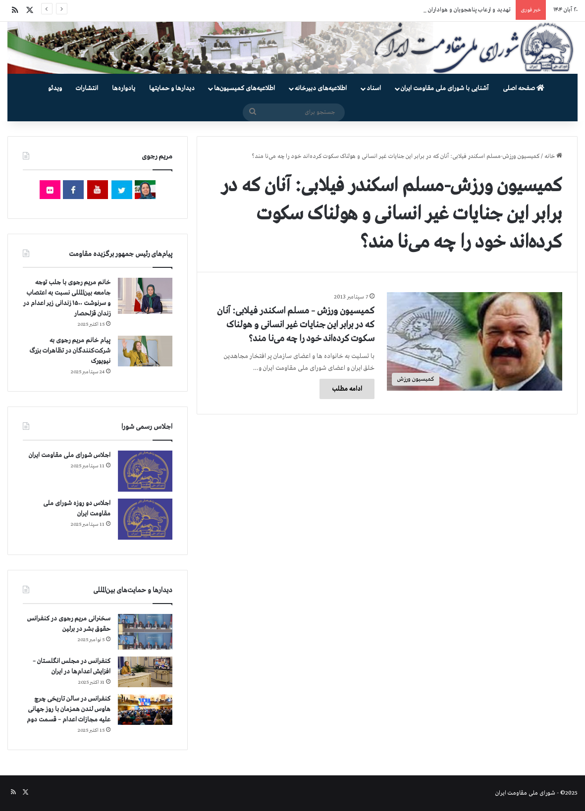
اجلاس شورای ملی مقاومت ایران (69, 455)
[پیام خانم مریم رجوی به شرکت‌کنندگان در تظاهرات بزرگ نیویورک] (145, 351)
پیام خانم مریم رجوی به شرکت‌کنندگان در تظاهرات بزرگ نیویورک (70, 350)
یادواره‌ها (123, 88)
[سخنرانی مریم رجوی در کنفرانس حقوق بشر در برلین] (145, 632)
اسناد (374, 88)
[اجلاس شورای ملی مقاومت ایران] (145, 471)
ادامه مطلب (347, 389)
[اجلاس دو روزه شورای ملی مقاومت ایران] (145, 519)
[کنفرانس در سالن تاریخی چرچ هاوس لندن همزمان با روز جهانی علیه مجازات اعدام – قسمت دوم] (145, 709)
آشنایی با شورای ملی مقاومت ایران (444, 88)
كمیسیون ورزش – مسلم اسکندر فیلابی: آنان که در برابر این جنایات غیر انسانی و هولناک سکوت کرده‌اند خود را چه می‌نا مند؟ (295, 325)
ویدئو (55, 88)
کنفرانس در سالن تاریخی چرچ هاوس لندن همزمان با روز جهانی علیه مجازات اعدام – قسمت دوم (68, 709)
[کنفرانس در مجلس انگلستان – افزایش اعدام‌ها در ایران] (145, 672)
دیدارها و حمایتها (172, 88)
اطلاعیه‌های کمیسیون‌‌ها (244, 88)
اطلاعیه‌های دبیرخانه (321, 88)
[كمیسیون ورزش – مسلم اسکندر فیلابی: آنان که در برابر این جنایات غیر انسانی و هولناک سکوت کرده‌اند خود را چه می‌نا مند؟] (474, 341)
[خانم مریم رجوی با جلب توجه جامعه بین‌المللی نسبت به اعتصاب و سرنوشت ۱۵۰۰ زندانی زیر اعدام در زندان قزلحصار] (145, 296)
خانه (553, 156)
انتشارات (87, 88)
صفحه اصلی (523, 88)
